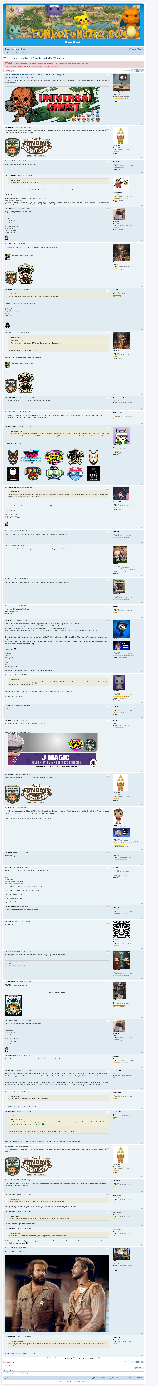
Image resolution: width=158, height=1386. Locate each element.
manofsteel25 (117, 1071)
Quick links (10, 49)
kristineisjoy (116, 1000)
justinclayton (117, 444)
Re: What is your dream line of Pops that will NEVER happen (34, 75)
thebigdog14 (116, 969)
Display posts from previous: (59, 1358)
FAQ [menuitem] (17, 49)
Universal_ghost (118, 92)
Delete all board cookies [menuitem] (119, 1378)
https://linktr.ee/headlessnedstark (14, 883)
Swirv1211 (116, 939)
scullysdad (116, 690)
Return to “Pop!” (9, 1366)
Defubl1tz (116, 262)
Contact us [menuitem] (97, 1378)
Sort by (79, 1358)
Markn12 (115, 853)
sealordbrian (116, 145)
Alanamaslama (117, 192)
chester (115, 825)
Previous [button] (132, 70)
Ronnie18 (116, 161)
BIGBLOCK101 (117, 412)
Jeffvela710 (116, 706)
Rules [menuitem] (23, 49)
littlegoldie (116, 907)
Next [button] (142, 70)
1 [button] (134, 70)
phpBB (67, 1381)
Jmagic (115, 721)
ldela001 (115, 290)
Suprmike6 (116, 1056)
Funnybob (116, 531)
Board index (10, 1378)
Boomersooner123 (118, 398)
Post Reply (8, 70)
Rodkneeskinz (117, 501)
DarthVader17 (117, 1180)
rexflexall (115, 563)
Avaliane (115, 606)
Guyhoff (115, 867)
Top (142, 124)
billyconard (116, 593)
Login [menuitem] (141, 49)
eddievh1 (115, 1261)
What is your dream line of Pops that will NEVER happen (34, 58)
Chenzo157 (116, 221)
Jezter (115, 638)
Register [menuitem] (133, 49)
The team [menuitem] (106, 1378)
